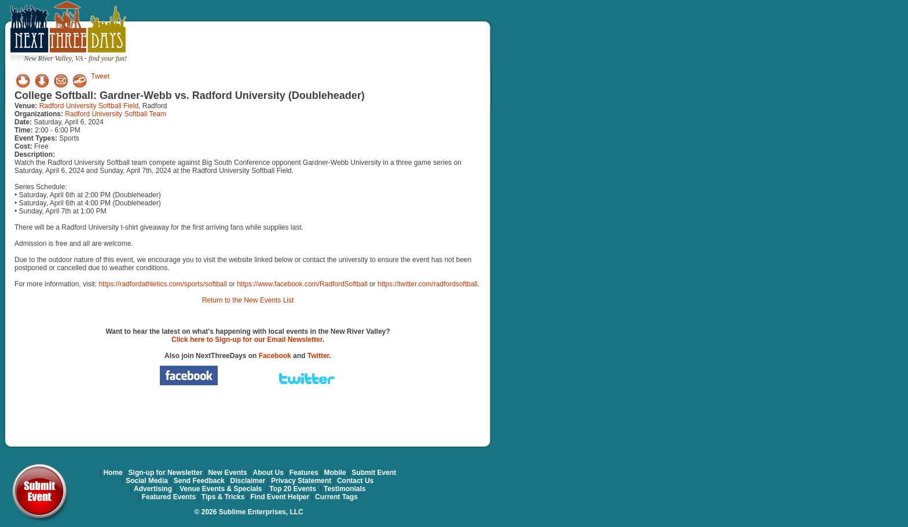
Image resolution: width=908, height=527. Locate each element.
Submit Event (374, 473)
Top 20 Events (292, 489)
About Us (268, 473)
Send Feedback (199, 481)
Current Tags (336, 497)
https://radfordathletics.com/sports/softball (162, 284)
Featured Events (169, 497)
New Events (227, 473)
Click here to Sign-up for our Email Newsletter (247, 340)
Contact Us (355, 481)
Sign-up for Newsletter (166, 473)
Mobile (335, 473)
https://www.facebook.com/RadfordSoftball (302, 284)
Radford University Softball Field (88, 106)
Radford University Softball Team (115, 114)
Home (112, 473)
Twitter (318, 356)
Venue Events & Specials (221, 489)
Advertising (153, 489)
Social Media (147, 481)
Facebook (275, 356)
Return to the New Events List (248, 300)
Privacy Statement (301, 481)
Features (304, 473)
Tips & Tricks (223, 497)
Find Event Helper (279, 497)
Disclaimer (248, 481)
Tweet (100, 76)
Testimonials (344, 489)
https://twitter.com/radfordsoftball (428, 284)
